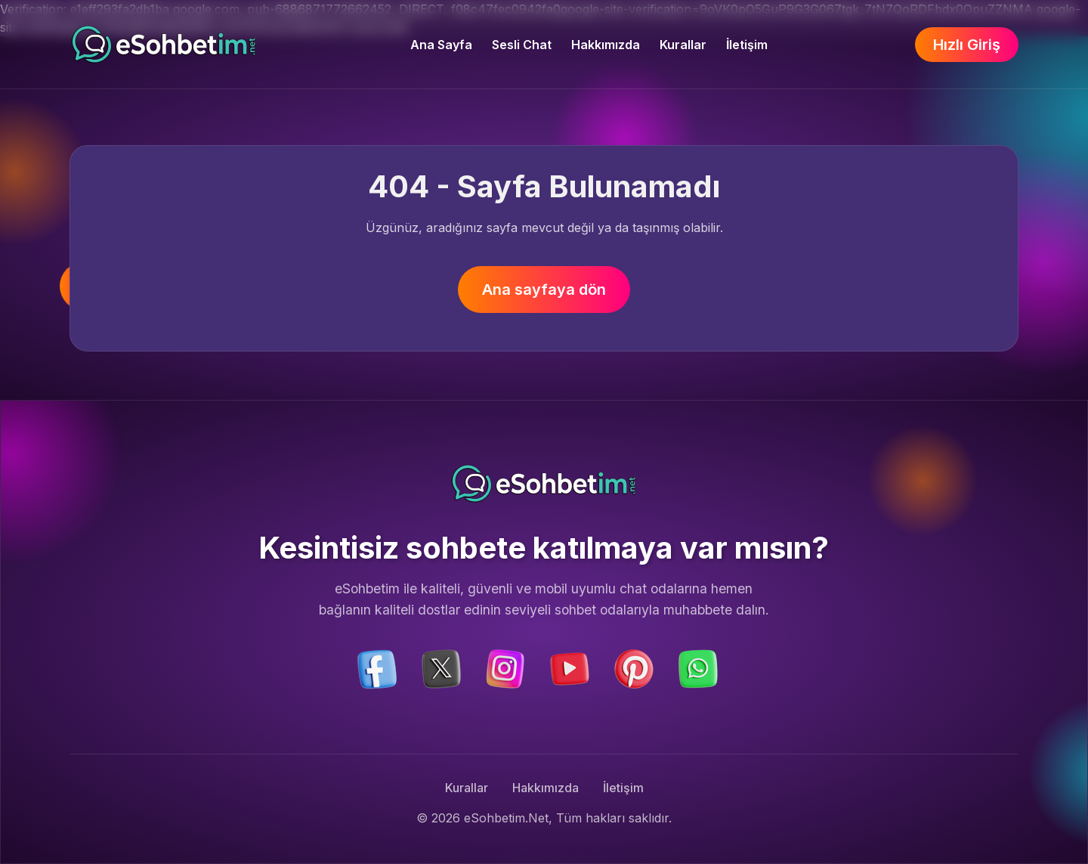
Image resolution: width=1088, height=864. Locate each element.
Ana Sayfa (441, 44)
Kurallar (683, 44)
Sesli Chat (522, 44)
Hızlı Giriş (966, 45)
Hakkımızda (605, 44)
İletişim (747, 44)
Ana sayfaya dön (544, 289)
